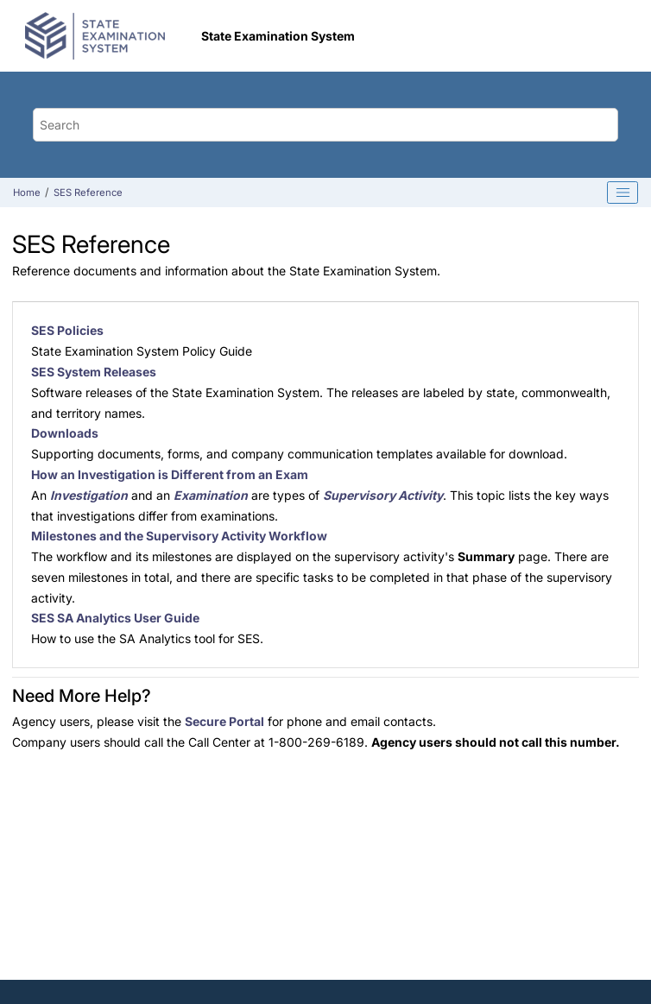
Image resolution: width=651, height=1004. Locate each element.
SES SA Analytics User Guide (115, 617)
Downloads (64, 433)
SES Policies (67, 330)
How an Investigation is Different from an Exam (169, 474)
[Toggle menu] (610, 36)
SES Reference (88, 192)
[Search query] (326, 125)
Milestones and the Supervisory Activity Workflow (179, 535)
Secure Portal (224, 721)
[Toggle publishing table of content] (622, 192)
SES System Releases (93, 371)
